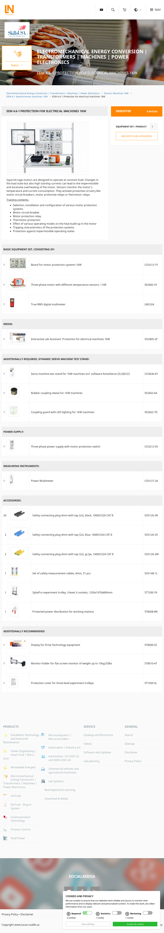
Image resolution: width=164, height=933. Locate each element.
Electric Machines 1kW (116, 93)
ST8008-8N (151, 611)
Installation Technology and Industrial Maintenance (21, 738)
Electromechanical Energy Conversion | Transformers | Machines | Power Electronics (92, 56)
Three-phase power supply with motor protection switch (65, 446)
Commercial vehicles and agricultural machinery (63, 770)
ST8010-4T (151, 663)
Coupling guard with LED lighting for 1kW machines (62, 412)
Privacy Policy (133, 761)
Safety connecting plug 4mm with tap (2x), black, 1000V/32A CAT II (72, 515)
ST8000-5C (151, 645)
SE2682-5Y (151, 284)
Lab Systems (56, 781)
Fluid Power (18, 838)
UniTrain (16, 796)
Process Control (20, 829)
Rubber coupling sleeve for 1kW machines (56, 393)
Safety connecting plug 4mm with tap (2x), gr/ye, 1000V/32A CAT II (72, 554)
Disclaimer (131, 752)
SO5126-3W (152, 554)
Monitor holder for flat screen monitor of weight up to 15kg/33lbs (71, 663)
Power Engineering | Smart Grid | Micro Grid (19, 754)
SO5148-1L (151, 573)
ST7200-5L (151, 683)
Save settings (88, 924)
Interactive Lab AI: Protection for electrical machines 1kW (70, 339)
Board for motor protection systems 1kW (56, 265)
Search (129, 735)
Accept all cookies (135, 924)
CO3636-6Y (151, 374)
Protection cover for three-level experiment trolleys (62, 683)
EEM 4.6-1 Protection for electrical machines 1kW (87, 72)
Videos (88, 744)
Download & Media (56, 798)
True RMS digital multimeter (48, 304)
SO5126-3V (151, 534)
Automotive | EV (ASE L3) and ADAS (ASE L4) (63, 758)
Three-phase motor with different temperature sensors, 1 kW (68, 284)
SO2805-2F (151, 339)
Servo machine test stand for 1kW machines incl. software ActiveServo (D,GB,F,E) (80, 374)
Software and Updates (97, 752)
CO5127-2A (151, 481)
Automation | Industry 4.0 (64, 747)
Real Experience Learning (60, 790)
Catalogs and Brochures (98, 735)
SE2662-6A (151, 393)
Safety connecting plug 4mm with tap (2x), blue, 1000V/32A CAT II (72, 534)
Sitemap (130, 744)
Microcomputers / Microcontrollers (59, 737)
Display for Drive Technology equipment (55, 645)
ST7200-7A (151, 592)
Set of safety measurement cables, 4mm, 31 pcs (61, 573)
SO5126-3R (151, 515)
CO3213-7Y (151, 265)
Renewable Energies (23, 767)
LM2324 (149, 304)
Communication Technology (20, 819)
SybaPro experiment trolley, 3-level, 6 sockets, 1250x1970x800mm (72, 592)
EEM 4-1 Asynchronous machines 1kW (27, 96)
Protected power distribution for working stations (63, 611)
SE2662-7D (151, 412)
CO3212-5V (151, 446)
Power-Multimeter (42, 481)
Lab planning (92, 761)
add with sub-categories (136, 136)
